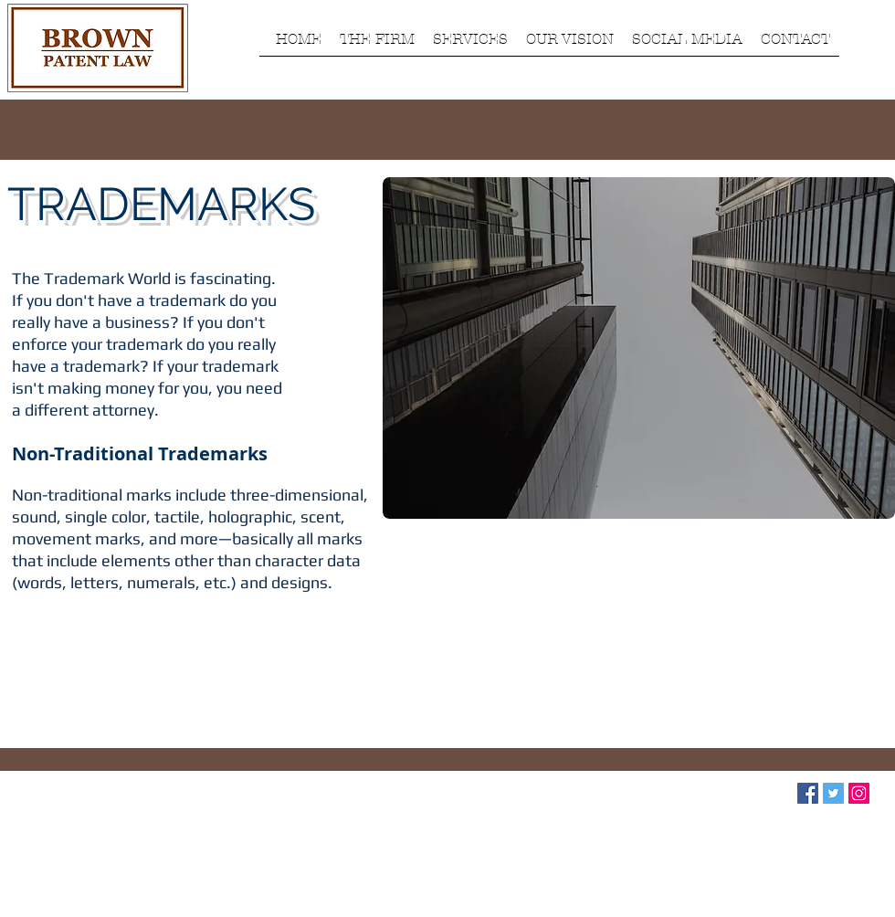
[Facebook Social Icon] (807, 793)
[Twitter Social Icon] (833, 793)
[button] (377, 45)
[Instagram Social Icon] (858, 793)
